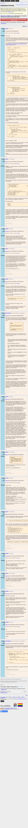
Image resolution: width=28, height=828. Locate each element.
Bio (12, 28)
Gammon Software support (11, 725)
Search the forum (3, 709)
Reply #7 (7, 467)
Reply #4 (7, 294)
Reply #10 (7, 570)
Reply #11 (7, 590)
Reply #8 (7, 493)
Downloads (7, 0)
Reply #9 (7, 527)
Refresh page (3, 23)
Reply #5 (7, 328)
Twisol (18, 173)
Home (2, 0)
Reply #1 (7, 171)
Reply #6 (7, 412)
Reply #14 (7, 658)
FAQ (26, 4)
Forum (17, 0)
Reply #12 (7, 608)
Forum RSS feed (6, 726)
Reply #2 (7, 243)
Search (12, 0)
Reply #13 (7, 639)
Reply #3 (7, 263)
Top (6, 521)
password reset (10, 11)
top (27, 712)
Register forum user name (20, 4)
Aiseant (19, 495)
